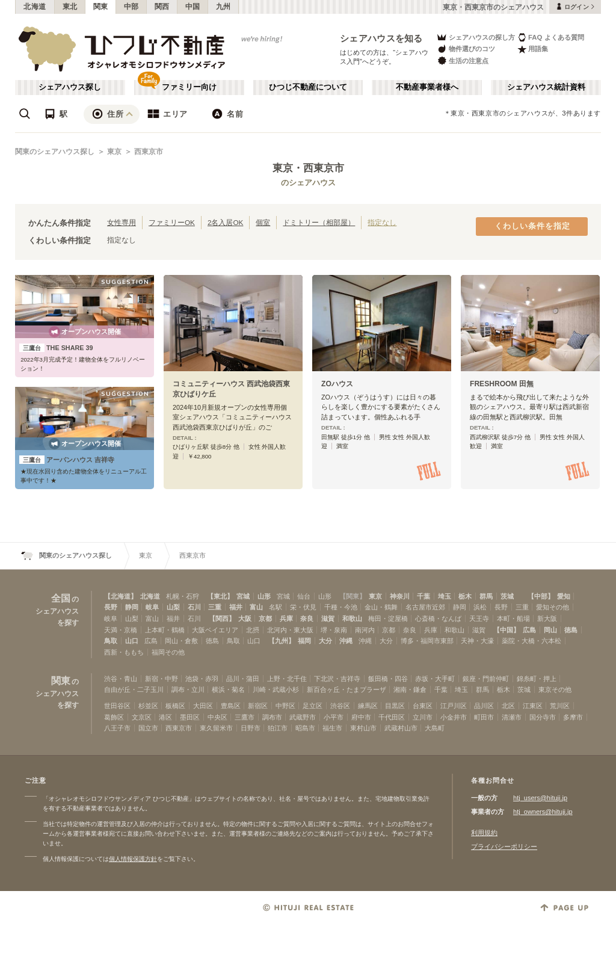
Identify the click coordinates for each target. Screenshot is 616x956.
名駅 (275, 607)
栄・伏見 (303, 607)
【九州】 (281, 640)
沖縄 (346, 640)
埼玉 (444, 596)
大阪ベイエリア (215, 630)
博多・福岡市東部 (427, 640)
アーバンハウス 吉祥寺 (66, 459)
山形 (264, 596)
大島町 (435, 728)
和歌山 (352, 618)
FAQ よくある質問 (550, 37)
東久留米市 (216, 728)
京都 (265, 618)
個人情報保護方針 (133, 859)
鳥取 (110, 640)
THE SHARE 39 (56, 347)
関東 (100, 6)
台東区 (423, 705)
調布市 (272, 717)
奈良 (306, 618)
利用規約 (484, 832)
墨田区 (190, 717)
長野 (110, 607)
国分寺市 (542, 717)
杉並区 (148, 705)
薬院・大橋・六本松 (531, 640)
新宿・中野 (161, 678)
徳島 (571, 630)
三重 (214, 607)
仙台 (303, 596)
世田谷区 (117, 705)
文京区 (142, 717)
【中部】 (541, 596)
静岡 (131, 607)
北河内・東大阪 (290, 630)
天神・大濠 (477, 640)
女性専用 (121, 222)
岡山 (550, 630)
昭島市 (305, 728)
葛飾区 (114, 717)
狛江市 (278, 728)
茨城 (507, 596)
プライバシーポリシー (504, 846)
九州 (223, 6)
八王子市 (117, 728)
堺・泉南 (334, 630)
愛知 (563, 596)
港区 (165, 717)
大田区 (203, 705)
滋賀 (327, 618)
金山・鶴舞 (381, 607)
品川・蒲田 (242, 678)
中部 (131, 6)
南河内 (365, 630)
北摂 (252, 630)
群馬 (486, 596)
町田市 (484, 717)
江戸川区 (453, 705)
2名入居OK (225, 222)
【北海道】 (120, 596)
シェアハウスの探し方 (475, 37)
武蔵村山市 (400, 728)
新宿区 (258, 705)
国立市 (148, 728)
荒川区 (560, 705)
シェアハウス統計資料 (546, 87)
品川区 (484, 705)
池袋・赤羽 (201, 678)
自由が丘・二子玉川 (134, 689)
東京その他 (554, 689)
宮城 (243, 596)
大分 (325, 640)
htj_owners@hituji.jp (543, 811)
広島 (529, 630)
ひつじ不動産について (308, 87)
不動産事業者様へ (427, 87)
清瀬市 (512, 717)
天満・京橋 (120, 630)
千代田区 (391, 717)
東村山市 (363, 728)
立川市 (423, 717)
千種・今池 (340, 607)
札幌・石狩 (182, 596)
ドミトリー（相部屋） (319, 222)
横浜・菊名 (228, 689)
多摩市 (573, 717)
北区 (508, 705)
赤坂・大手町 (435, 678)
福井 (235, 607)
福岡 (304, 640)
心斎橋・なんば (438, 618)
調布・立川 (188, 689)
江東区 (533, 705)
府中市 (361, 717)
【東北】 (220, 596)
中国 (192, 6)
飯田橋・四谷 (388, 678)
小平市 (333, 717)
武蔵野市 (302, 717)
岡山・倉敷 (181, 640)
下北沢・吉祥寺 (337, 678)
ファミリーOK (172, 222)
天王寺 (479, 618)
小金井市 (453, 717)
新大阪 (547, 618)
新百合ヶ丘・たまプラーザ (346, 689)
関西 (162, 6)
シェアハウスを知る (381, 38)
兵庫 (286, 618)
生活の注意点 (462, 60)
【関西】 (222, 618)
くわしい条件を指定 (532, 226)
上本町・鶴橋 (165, 630)
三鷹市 (244, 717)
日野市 (250, 728)
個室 (263, 222)
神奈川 (400, 596)
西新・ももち (124, 652)
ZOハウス (337, 384)
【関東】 (352, 596)
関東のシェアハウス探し (54, 151)
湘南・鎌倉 (410, 689)
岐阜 (152, 607)
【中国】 (506, 630)
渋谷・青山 (120, 678)
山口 (131, 640)
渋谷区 (340, 705)
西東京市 (148, 151)
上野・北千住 (287, 678)
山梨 (173, 607)
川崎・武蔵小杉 (276, 689)
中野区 (285, 705)
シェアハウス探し (69, 87)
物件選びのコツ (465, 49)
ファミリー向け (189, 87)
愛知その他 (552, 607)
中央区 (217, 717)
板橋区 (175, 705)
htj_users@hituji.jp (540, 797)
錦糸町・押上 (536, 678)
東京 (114, 151)
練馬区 (368, 705)
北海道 (34, 6)
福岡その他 (168, 652)
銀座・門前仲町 (486, 678)
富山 (256, 607)
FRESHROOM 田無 (502, 384)
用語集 (532, 49)
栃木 (465, 596)
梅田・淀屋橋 (388, 618)
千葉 (423, 596)
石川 (194, 607)
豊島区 (231, 705)
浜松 (480, 607)
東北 (70, 6)
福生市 (332, 728)
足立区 (312, 705)
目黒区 (395, 705)
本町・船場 (513, 618)
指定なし (382, 222)
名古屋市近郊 (425, 607)
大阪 (244, 618)
